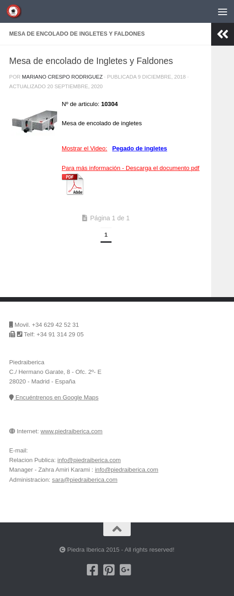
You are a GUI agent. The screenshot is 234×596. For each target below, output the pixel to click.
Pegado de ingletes (139, 148)
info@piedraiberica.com (89, 460)
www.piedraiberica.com (72, 431)
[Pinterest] (108, 570)
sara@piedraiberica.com (84, 479)
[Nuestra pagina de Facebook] (92, 570)
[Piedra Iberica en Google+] (125, 570)
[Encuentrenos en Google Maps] (141, 570)
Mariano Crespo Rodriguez (62, 77)
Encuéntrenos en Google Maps (53, 397)
